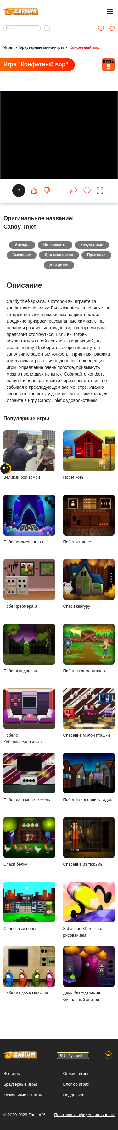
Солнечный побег (29, 906)
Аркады (22, 245)
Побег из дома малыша (29, 970)
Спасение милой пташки (89, 713)
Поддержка (74, 1095)
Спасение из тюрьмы (89, 841)
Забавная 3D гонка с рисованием (89, 910)
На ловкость (55, 245)
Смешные (21, 255)
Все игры (12, 1073)
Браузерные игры (20, 1084)
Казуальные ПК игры (23, 1095)
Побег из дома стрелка (89, 648)
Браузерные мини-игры (41, 47)
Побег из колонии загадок (89, 777)
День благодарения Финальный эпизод (89, 974)
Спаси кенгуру (89, 584)
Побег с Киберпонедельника (29, 716)
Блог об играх (76, 1084)
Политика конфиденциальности (84, 1114)
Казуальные (92, 245)
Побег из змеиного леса (29, 519)
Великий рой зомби (29, 455)
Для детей (59, 265)
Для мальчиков (59, 255)
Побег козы (89, 455)
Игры (8, 47)
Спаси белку (29, 841)
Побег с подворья (29, 648)
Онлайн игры (75, 1073)
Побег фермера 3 (29, 584)
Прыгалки (96, 255)
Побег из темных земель (29, 777)
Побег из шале (89, 519)
